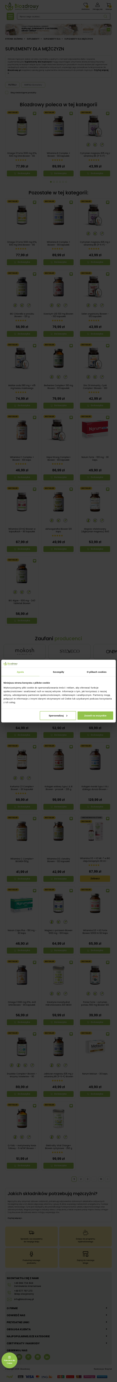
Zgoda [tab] (20, 672)
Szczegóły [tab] (58, 672)
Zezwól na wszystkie (95, 715)
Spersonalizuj (58, 715)
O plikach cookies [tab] (96, 672)
